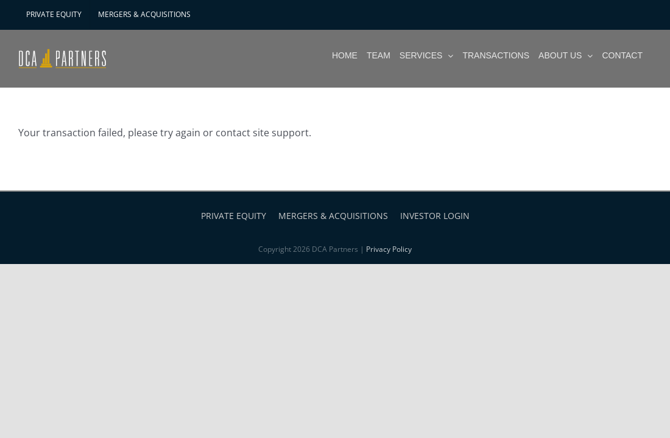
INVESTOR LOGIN (435, 215)
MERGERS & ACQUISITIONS (333, 215)
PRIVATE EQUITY (233, 215)
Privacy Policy (389, 249)
